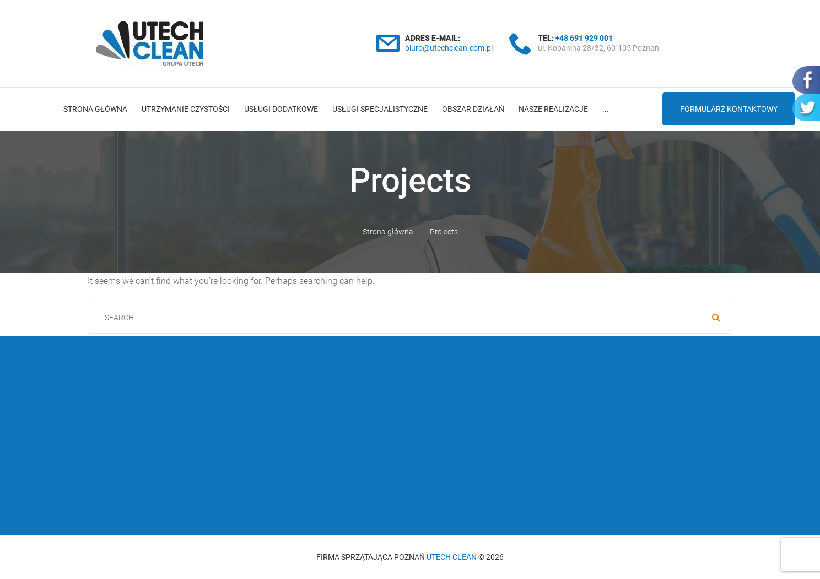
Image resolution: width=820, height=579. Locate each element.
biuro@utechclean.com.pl (449, 47)
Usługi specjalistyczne (380, 109)
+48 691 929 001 (584, 38)
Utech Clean (452, 557)
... (605, 109)
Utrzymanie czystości (186, 109)
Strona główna (95, 109)
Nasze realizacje (553, 109)
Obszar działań (473, 109)
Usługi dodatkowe (281, 109)
